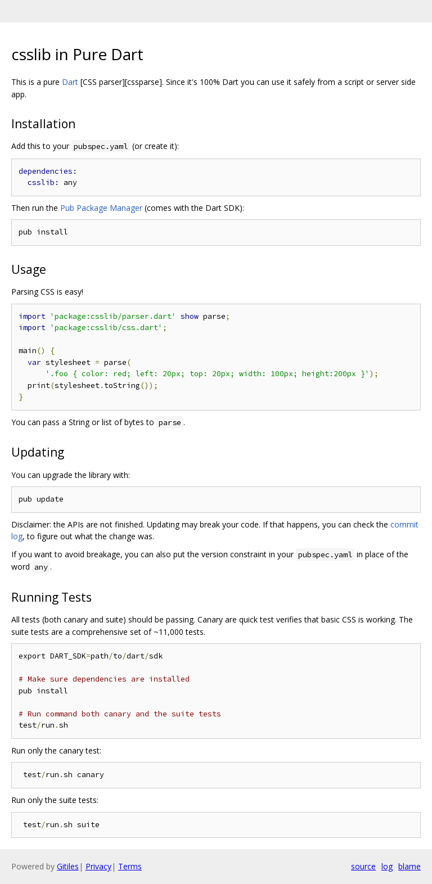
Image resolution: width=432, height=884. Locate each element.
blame (409, 866)
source (363, 866)
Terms (130, 866)
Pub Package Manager (101, 207)
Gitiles (68, 866)
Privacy (98, 866)
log (387, 866)
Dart (70, 81)
